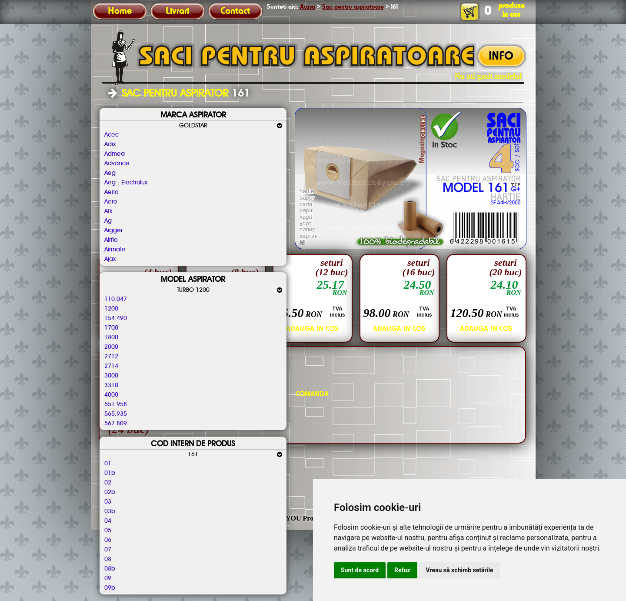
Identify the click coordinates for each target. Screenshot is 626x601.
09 (107, 578)
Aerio (111, 192)
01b (109, 473)
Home (120, 11)
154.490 (115, 318)
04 (107, 521)
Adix (110, 144)
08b (109, 569)
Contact (235, 11)
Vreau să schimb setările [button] (459, 570)
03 (107, 502)
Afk (108, 211)
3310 (111, 385)
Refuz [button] (402, 570)
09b (109, 588)
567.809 (115, 424)
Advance (117, 163)
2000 (111, 347)
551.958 (115, 404)
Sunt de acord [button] (360, 570)
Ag (108, 221)
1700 (111, 328)
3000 (111, 376)
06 (107, 540)
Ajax (110, 259)
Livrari (177, 11)
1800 (111, 337)
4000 (111, 395)
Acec (111, 135)
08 (107, 559)
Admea (114, 154)
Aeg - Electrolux (125, 183)
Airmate (115, 250)
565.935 (115, 414)
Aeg (110, 173)
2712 (111, 357)
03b (109, 511)
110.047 (115, 299)
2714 (111, 366)
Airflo (110, 240)
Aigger (113, 230)
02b (109, 492)
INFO (501, 56)
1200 (111, 309)
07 (107, 550)
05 (107, 531)
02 (107, 483)
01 (107, 464)
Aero (110, 202)
